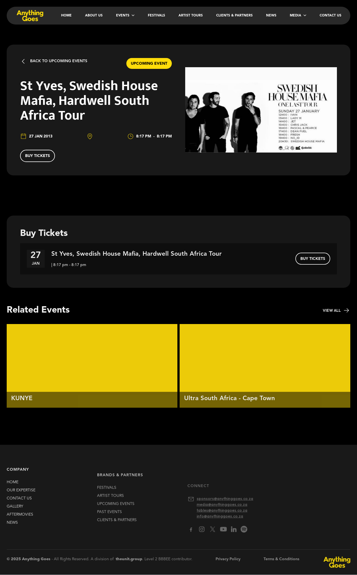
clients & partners (117, 527)
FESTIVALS (106, 495)
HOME (12, 485)
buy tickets (37, 156)
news (12, 526)
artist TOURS (110, 503)
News (271, 15)
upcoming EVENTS (115, 511)
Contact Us (330, 15)
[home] (29, 15)
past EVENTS (109, 519)
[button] (125, 16)
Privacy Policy (228, 559)
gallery (15, 509)
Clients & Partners (234, 15)
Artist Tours (190, 15)
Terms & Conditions (281, 559)
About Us (94, 15)
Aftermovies (20, 518)
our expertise (21, 493)
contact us (19, 501)
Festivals (156, 15)
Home (66, 15)
